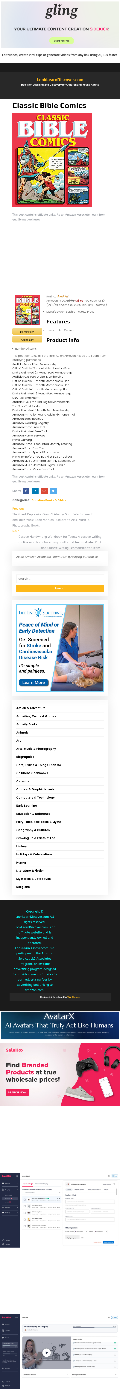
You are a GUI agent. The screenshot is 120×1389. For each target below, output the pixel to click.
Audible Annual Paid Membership (34, 364)
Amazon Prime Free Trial (28, 427)
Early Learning (26, 806)
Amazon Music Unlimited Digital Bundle (38, 465)
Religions (23, 887)
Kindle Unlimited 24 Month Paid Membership (42, 372)
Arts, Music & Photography (36, 749)
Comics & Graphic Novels (35, 789)
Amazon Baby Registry (27, 419)
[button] (60, 97)
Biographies (25, 757)
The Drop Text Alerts (26, 406)
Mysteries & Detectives (33, 879)
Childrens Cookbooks (32, 773)
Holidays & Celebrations (34, 854)
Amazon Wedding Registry (30, 423)
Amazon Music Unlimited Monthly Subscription (43, 461)
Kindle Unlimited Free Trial (29, 431)
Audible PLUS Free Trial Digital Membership (41, 402)
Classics (22, 781)
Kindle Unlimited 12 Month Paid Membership (41, 393)
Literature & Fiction (30, 871)
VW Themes (73, 997)
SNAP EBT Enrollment (26, 398)
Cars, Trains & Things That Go (38, 765)
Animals (22, 732)
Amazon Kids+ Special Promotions (35, 452)
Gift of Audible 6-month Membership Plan (40, 385)
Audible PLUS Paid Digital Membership (37, 377)
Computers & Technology (35, 798)
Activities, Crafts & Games (36, 716)
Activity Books (26, 724)
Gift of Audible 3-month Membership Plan (40, 381)
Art (18, 741)
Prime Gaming (22, 440)
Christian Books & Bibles (48, 500)
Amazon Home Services (28, 435)
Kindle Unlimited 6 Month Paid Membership (41, 410)
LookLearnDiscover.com (60, 79)
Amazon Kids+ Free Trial (28, 448)
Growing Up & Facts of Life (35, 838)
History (21, 846)
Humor (21, 863)
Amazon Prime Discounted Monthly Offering (42, 444)
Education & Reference (33, 814)
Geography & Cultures (33, 830)
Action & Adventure (30, 708)
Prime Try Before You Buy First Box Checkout (42, 457)
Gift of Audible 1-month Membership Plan (40, 389)
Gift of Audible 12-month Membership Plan (41, 368)
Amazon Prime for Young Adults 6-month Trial (43, 414)
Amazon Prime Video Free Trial (33, 469)
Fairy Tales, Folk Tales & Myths (38, 822)
